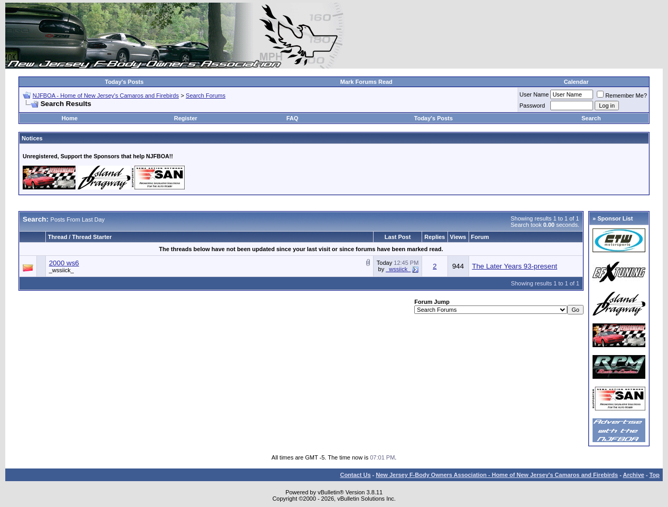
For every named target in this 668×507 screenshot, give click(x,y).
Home (70, 118)
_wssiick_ (61, 270)
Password (532, 105)
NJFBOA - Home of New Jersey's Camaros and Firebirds (106, 95)
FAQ (293, 118)
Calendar (576, 82)
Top (655, 475)
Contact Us (355, 475)
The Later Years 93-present (515, 266)
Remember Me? (622, 95)
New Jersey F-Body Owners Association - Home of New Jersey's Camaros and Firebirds (497, 475)
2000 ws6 (64, 263)
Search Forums (205, 95)
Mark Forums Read (366, 82)
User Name (534, 94)
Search (591, 118)
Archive (633, 475)
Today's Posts (124, 82)
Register (185, 118)
